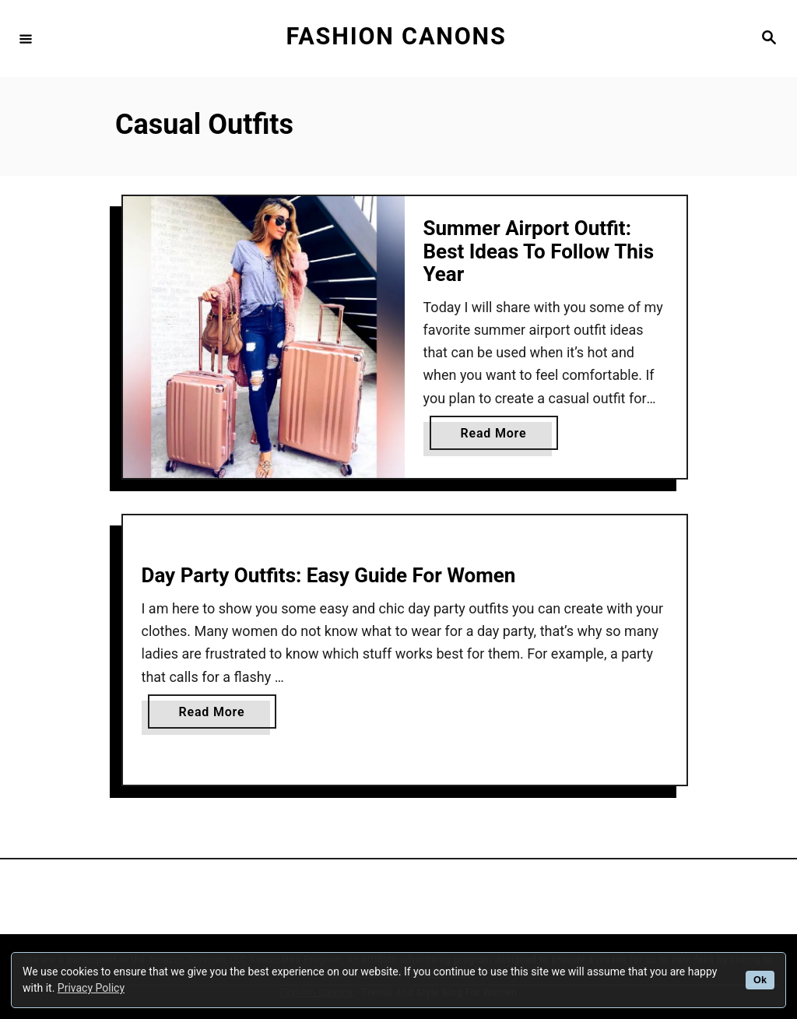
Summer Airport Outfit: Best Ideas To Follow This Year (539, 251)
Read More (499, 436)
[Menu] (25, 38)
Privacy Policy (91, 988)
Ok (760, 980)
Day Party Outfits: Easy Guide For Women (329, 575)
